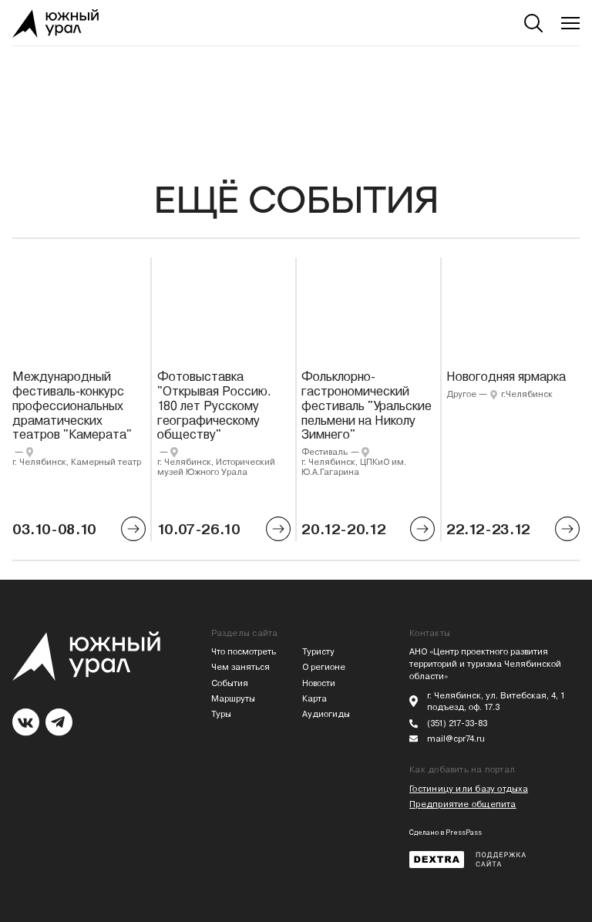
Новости (318, 683)
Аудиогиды (326, 714)
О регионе (323, 667)
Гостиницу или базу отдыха (468, 789)
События (229, 683)
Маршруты (233, 699)
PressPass (464, 832)
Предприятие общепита (462, 804)
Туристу (318, 652)
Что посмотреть (243, 652)
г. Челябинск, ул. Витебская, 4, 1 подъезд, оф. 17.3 (496, 702)
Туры (221, 714)
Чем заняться (240, 667)
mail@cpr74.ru (456, 739)
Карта (314, 699)
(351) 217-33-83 (457, 723)
